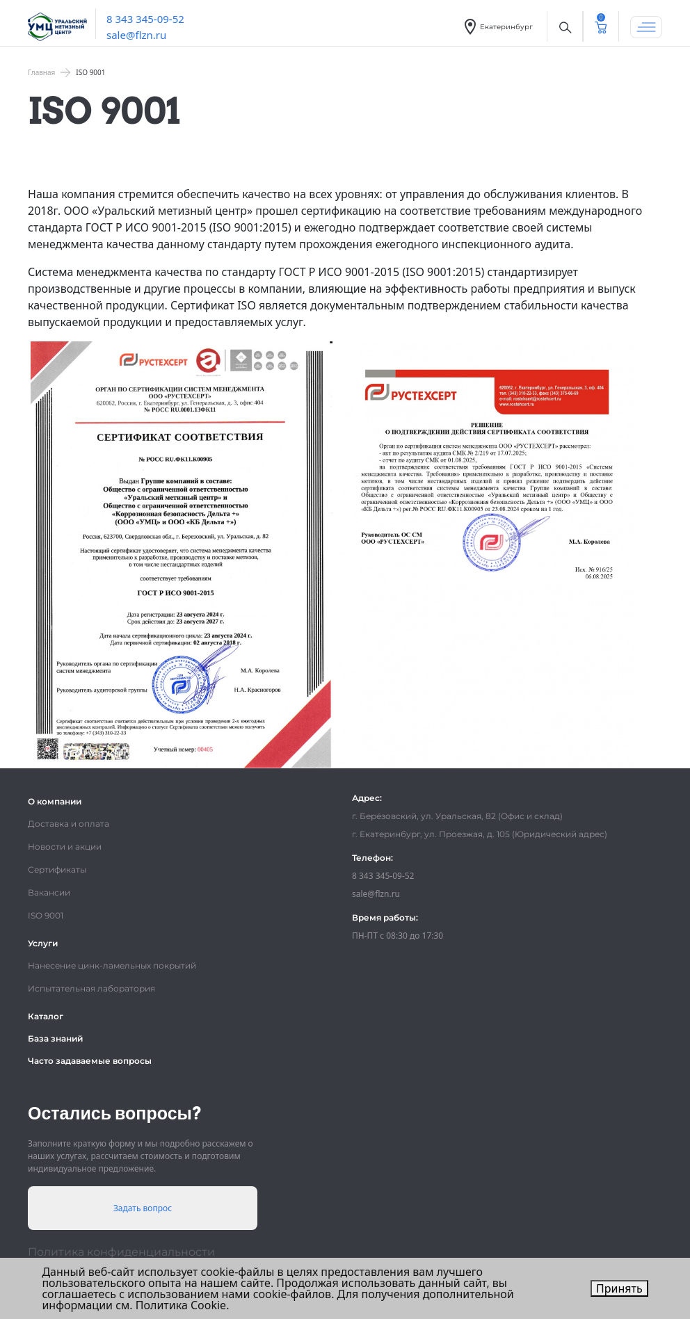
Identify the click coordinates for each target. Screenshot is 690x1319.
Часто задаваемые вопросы (90, 1060)
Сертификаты (57, 869)
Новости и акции (65, 846)
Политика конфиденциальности (121, 1252)
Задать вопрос (142, 1208)
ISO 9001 (45, 915)
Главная (41, 72)
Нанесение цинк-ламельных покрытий (112, 965)
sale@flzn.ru (136, 35)
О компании (54, 801)
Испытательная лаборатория (91, 988)
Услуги (43, 943)
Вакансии (49, 892)
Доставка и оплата (68, 823)
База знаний (55, 1038)
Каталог (45, 1016)
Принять (619, 1288)
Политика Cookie (181, 1305)
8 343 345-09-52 (145, 19)
